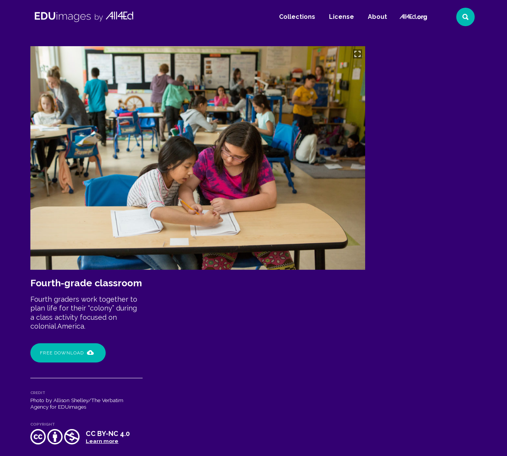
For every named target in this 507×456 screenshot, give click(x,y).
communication (449, 258)
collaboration (398, 258)
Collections (297, 16)
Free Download (411, 132)
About (377, 16)
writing (389, 279)
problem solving (442, 269)
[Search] (465, 17)
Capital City (394, 248)
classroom (437, 248)
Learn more (446, 221)
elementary (394, 269)
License (341, 16)
